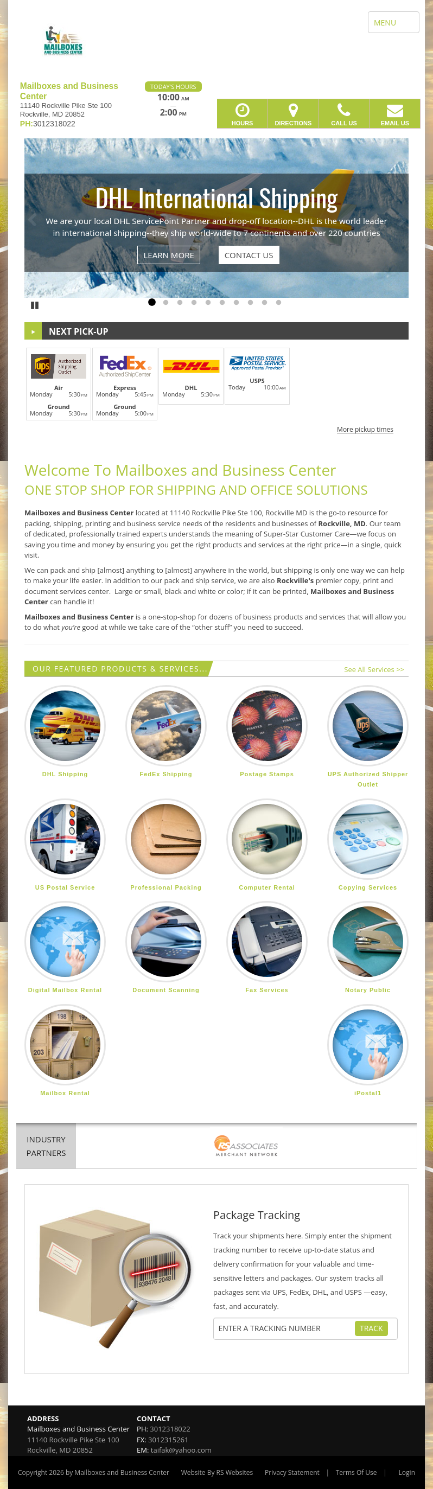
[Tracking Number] (286, 1328)
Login (407, 1472)
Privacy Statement (292, 1472)
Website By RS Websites (217, 1472)
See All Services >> (374, 669)
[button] (216, 389)
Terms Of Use (356, 1472)
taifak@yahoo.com (181, 1450)
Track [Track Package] (371, 1328)
